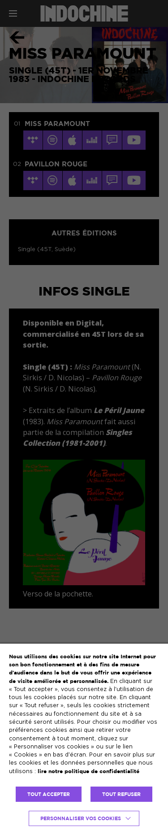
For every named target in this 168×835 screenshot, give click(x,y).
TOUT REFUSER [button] (121, 794)
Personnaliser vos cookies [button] (80, 818)
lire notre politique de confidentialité (88, 771)
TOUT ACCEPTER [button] (48, 794)
